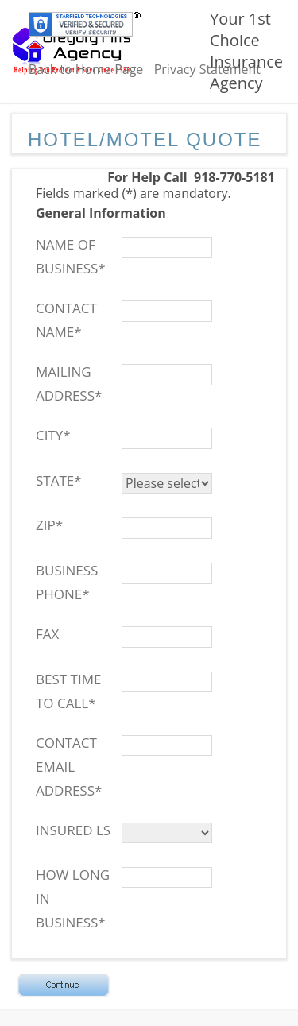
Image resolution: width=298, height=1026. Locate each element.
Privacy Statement (207, 69)
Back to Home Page (86, 69)
